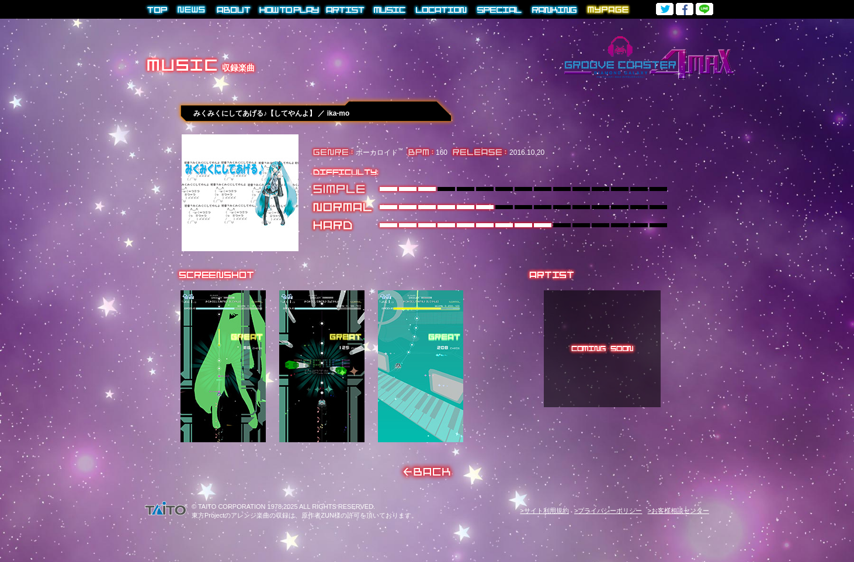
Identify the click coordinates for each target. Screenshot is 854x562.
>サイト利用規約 (544, 510)
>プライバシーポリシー (608, 510)
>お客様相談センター (678, 510)
